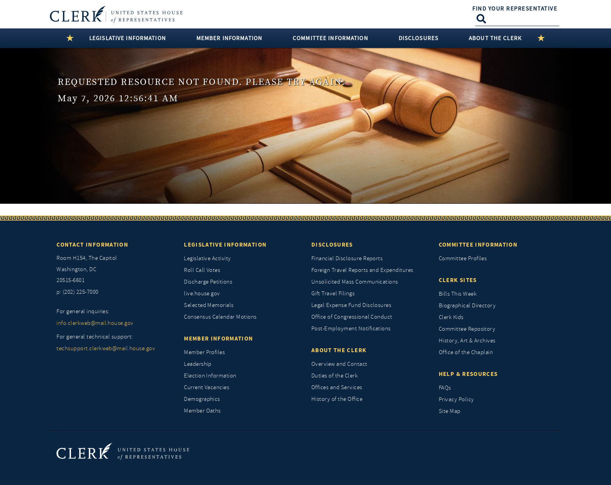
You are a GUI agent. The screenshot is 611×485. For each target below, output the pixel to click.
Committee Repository (467, 329)
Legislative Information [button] (127, 38)
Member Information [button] (229, 38)
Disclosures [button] (418, 38)
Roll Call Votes (202, 270)
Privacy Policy (456, 399)
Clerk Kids (451, 317)
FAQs (445, 388)
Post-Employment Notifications (351, 328)
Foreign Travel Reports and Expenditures (362, 270)
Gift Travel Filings (333, 293)
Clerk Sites (458, 280)
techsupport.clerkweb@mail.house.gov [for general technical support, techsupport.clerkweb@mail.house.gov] (106, 348)
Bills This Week (458, 294)
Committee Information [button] (330, 38)
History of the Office (336, 399)
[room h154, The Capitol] (114, 269)
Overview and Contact (339, 364)
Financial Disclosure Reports (347, 258)
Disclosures (332, 245)
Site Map (450, 411)
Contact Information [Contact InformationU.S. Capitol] (92, 245)
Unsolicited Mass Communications (354, 282)
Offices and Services (336, 387)
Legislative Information (225, 245)
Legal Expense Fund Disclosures (351, 305)
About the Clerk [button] (495, 38)
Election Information (210, 375)
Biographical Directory (467, 305)
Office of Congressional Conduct (351, 317)
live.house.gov (202, 293)
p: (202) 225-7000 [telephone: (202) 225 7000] (77, 292)
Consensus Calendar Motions (220, 317)
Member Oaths (202, 410)
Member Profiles (204, 352)
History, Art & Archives (467, 340)
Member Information (218, 338)
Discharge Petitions (208, 282)
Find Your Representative (514, 8)
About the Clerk (338, 350)
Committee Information (478, 245)
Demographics (202, 399)
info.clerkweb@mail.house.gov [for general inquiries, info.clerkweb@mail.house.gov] (95, 323)
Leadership (198, 364)
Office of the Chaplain (466, 352)
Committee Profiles (463, 258)
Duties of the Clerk (334, 375)
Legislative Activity (207, 258)
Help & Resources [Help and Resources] (468, 374)
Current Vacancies (206, 387)
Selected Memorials (209, 305)
